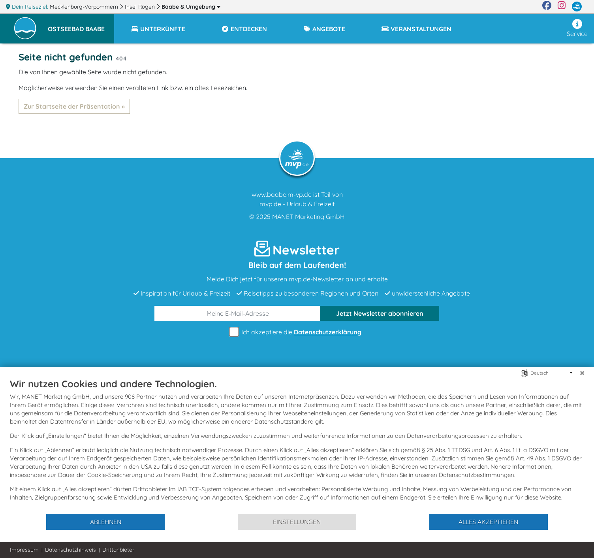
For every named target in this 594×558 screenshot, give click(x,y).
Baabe (191, 6)
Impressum (24, 549)
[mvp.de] (577, 6)
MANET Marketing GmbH (308, 217)
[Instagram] (562, 6)
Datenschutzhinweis (70, 549)
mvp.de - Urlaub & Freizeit (297, 204)
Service (577, 28)
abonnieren (379, 313)
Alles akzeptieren (488, 522)
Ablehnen (105, 522)
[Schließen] (582, 373)
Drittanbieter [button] (118, 549)
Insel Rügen (140, 6)
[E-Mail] (237, 313)
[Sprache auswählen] (524, 372)
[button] (81, 25)
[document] (297, 445)
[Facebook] (546, 6)
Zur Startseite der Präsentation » (74, 106)
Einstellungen (297, 522)
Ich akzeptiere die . (297, 332)
